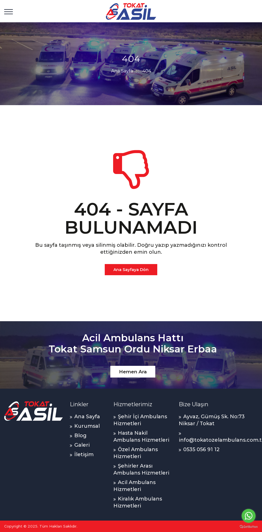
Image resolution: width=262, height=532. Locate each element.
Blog (80, 435)
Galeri (82, 445)
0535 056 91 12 (201, 449)
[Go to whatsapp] (249, 516)
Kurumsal (87, 426)
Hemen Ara (133, 371)
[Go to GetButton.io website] (249, 526)
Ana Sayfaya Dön (131, 269)
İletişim (84, 454)
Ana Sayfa (122, 71)
